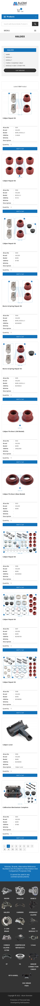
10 (12, 849)
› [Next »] (24, 849)
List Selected (20, 70)
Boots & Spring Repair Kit (12, 306)
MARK (8, 54)
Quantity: (6, 144)
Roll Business (25, 1002)
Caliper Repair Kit (9, 118)
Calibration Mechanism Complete (15, 807)
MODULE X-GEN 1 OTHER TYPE (15, 66)
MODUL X (9, 57)
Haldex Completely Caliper (14, 63)
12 (20, 849)
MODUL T (9, 60)
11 (16, 849)
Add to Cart (20, 149)
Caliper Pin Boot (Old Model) (13, 431)
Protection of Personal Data (20, 1000)
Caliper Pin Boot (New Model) (14, 494)
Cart (20, 10)
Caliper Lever (8, 745)
